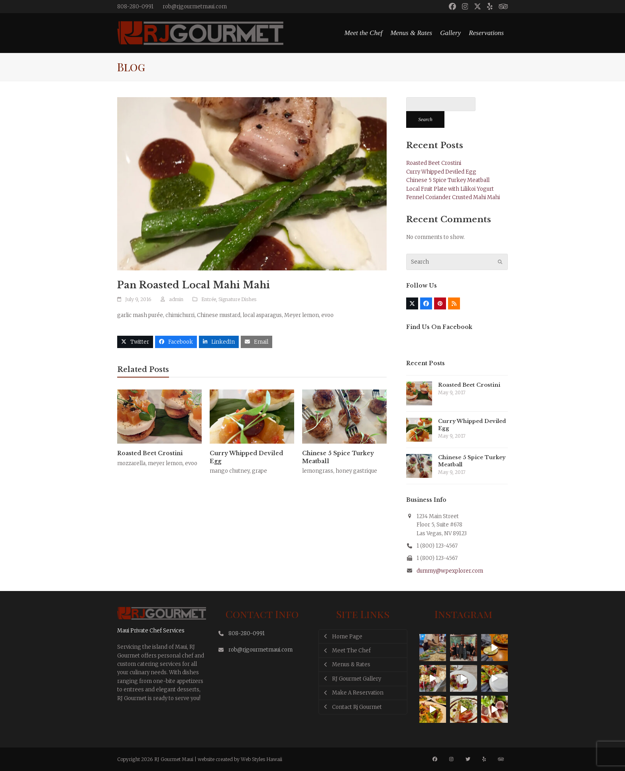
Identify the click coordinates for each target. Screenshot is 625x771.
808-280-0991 (135, 6)
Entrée (208, 299)
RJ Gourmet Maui (173, 759)
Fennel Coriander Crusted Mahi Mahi (453, 197)
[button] (135, 342)
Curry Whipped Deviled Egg (441, 171)
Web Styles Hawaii (261, 759)
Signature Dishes (237, 299)
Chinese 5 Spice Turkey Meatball (447, 180)
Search (425, 119)
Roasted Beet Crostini (150, 453)
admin (176, 299)
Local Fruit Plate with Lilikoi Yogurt (450, 189)
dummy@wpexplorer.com (450, 570)
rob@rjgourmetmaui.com (195, 6)
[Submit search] (500, 262)
